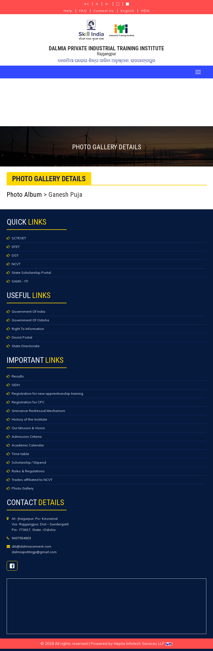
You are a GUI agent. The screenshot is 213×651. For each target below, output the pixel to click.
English (127, 11)
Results (18, 376)
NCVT (16, 264)
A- (107, 4)
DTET (16, 247)
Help (68, 11)
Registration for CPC (28, 402)
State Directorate (26, 346)
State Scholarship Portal (31, 272)
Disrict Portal (22, 337)
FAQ (83, 11)
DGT (15, 255)
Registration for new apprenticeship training (47, 393)
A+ (86, 4)
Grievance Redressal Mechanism (38, 411)
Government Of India (28, 311)
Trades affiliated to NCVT (32, 480)
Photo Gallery (23, 488)
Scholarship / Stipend (29, 462)
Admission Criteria (27, 436)
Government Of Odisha (30, 320)
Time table (20, 454)
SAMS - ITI (20, 281)
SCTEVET (19, 238)
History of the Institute (29, 419)
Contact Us (103, 11)
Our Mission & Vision (28, 428)
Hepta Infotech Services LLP (143, 643)
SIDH (16, 385)
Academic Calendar (28, 445)
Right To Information (28, 329)
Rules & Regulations (28, 471)
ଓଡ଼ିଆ (145, 11)
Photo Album (24, 194)
